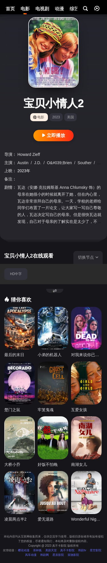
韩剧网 (44, 554)
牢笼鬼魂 (46, 409)
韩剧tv (82, 550)
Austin (23, 162)
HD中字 (16, 274)
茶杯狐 (37, 550)
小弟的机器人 (50, 354)
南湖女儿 (79, 464)
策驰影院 (73, 554)
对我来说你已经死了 (86, 354)
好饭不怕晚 (48, 464)
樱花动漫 (23, 550)
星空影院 (95, 550)
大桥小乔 (12, 464)
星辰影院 (58, 554)
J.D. (38, 162)
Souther (85, 162)
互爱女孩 (79, 409)
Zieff (36, 154)
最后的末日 (14, 354)
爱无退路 (46, 519)
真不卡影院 (67, 550)
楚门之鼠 (12, 409)
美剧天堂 (51, 550)
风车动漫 (31, 554)
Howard (24, 154)
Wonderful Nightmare (86, 519)
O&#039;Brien (60, 162)
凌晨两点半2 (15, 519)
